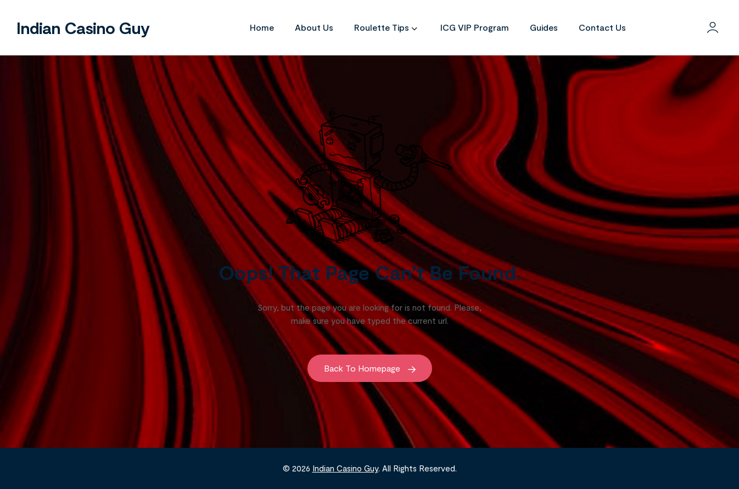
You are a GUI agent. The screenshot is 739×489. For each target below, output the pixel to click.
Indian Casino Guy (82, 27)
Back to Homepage (370, 368)
